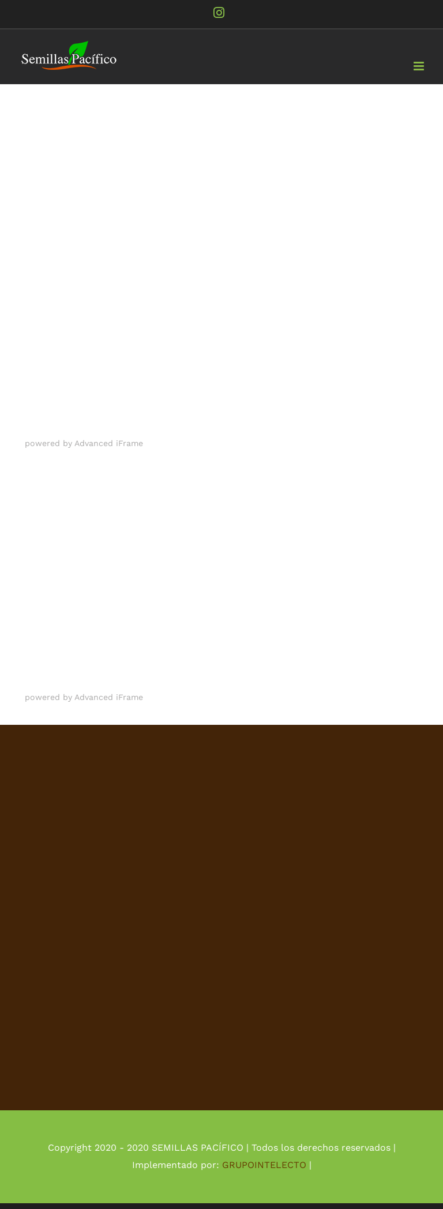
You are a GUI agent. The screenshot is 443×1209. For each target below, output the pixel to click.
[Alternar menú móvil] (420, 66)
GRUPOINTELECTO (264, 1164)
